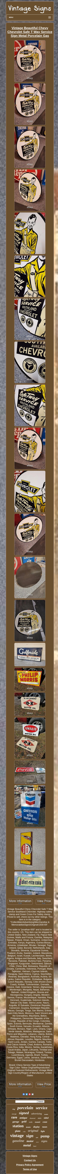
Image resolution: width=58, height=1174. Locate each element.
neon (44, 1127)
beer (34, 1146)
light (43, 1131)
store (37, 1142)
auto (39, 1118)
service (41, 1108)
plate (17, 1130)
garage (15, 1121)
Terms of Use (30, 1169)
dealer (28, 1127)
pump (45, 1136)
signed (24, 1113)
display (36, 1127)
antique (23, 1117)
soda (30, 1122)
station (18, 1126)
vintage (17, 1135)
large (14, 1114)
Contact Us (30, 1160)
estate (45, 1122)
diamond (32, 1118)
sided (46, 1118)
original (33, 1130)
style (37, 1137)
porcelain (25, 1108)
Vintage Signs (30, 1156)
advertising (36, 1113)
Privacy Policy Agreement (29, 1165)
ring (13, 1109)
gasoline (18, 1141)
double (46, 1114)
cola (24, 1131)
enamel (37, 1122)
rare (14, 1117)
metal (27, 1145)
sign (29, 1135)
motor (30, 1141)
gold (24, 1121)
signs (44, 1141)
